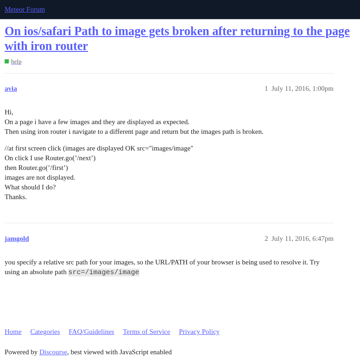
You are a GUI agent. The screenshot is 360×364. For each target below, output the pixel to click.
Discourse (53, 352)
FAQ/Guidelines (91, 331)
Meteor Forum (25, 9)
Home (13, 331)
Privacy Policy (199, 331)
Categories (45, 331)
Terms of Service (146, 331)
